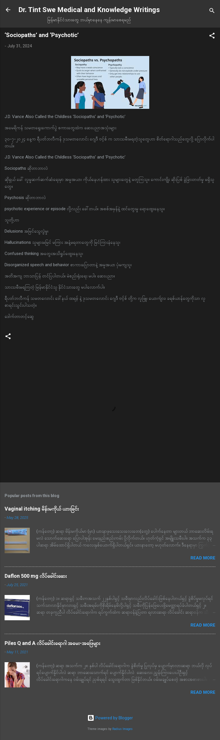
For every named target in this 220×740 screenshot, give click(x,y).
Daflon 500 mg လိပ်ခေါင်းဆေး (36, 576)
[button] (212, 36)
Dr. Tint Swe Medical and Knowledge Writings (89, 10)
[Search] (212, 11)
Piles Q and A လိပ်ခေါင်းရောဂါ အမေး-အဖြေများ (52, 643)
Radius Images (122, 729)
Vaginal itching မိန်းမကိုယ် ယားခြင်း (42, 509)
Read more (202, 558)
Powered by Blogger (110, 717)
